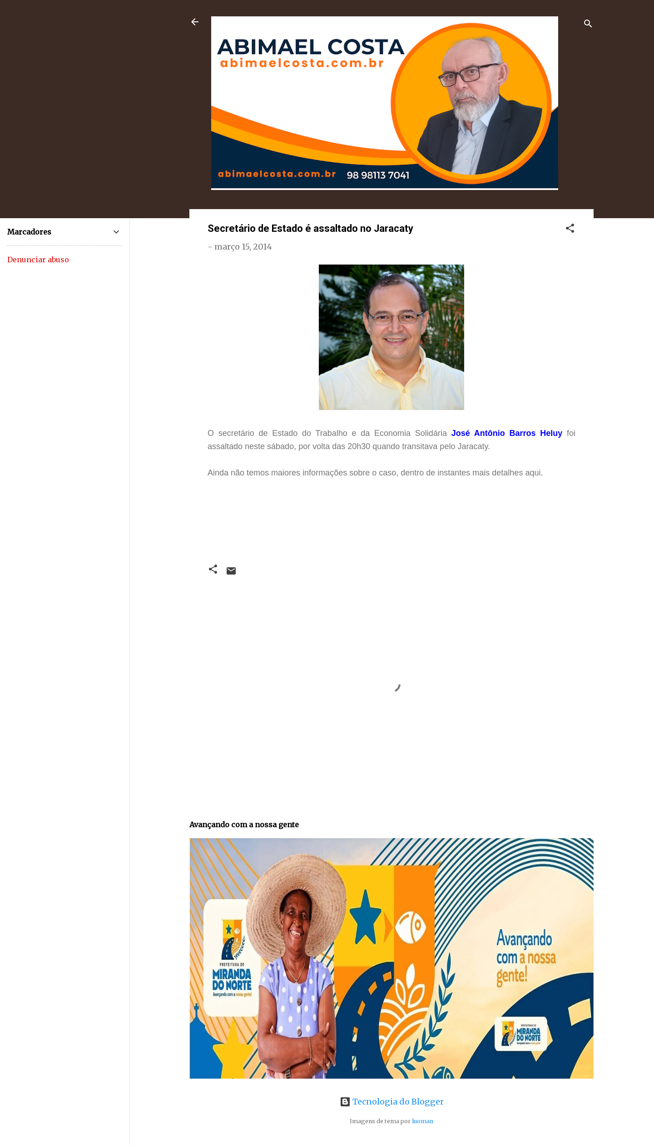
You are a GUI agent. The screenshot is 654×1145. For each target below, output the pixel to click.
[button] (570, 229)
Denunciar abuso (38, 259)
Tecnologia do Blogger (392, 1101)
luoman (422, 1121)
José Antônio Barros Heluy (507, 433)
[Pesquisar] (588, 25)
